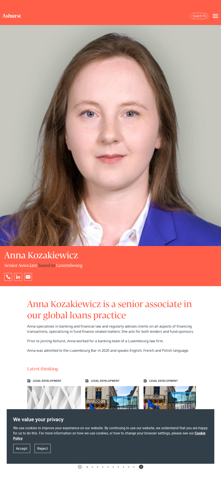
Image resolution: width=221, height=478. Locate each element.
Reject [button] (42, 448)
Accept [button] (21, 448)
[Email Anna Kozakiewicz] (28, 277)
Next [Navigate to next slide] (141, 467)
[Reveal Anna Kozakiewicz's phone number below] (8, 277)
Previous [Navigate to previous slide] (80, 467)
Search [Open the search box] (199, 16)
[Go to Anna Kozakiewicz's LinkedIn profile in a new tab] (18, 277)
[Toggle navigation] (215, 16)
